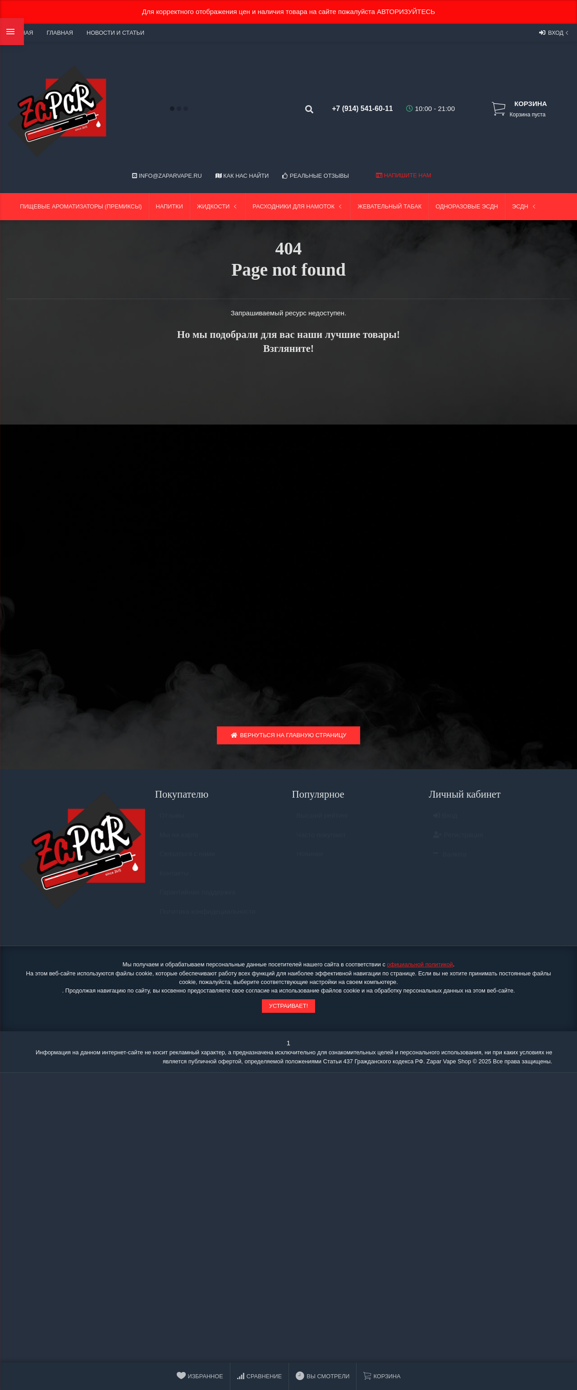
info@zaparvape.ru (166, 175)
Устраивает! (288, 1008)
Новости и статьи (115, 32)
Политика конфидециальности (208, 918)
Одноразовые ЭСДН (466, 206)
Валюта (449, 860)
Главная (59, 32)
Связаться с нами (187, 860)
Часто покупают (321, 841)
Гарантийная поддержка (198, 898)
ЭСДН (524, 206)
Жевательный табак (389, 206)
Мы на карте (179, 841)
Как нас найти (242, 175)
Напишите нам (403, 175)
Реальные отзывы (315, 175)
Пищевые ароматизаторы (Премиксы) (81, 206)
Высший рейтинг (322, 822)
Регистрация (458, 841)
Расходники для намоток (297, 206)
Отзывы (172, 822)
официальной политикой (420, 966)
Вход (554, 32)
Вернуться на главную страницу (289, 737)
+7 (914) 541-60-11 (356, 108)
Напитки (169, 206)
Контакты (174, 879)
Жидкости (218, 206)
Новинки (310, 860)
